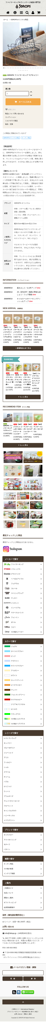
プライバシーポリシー (13, 1011)
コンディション (10, 117)
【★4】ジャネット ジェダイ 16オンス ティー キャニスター (18, 429)
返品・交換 (9, 124)
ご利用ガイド (15, 1009)
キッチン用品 (26, 138)
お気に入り (10, 109)
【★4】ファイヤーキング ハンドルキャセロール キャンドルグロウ (27, 331)
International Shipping (27, 1009)
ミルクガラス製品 (11, 121)
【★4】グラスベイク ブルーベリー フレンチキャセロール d (38, 331)
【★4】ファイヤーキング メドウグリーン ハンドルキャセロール (17, 331)
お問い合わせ (18, 1014)
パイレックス (15, 569)
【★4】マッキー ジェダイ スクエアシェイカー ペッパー (27, 429)
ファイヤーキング (17, 564)
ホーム (5, 19)
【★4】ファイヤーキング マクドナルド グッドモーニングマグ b (36, 379)
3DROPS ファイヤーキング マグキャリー (7, 427)
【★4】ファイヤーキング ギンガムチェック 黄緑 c (10, 378)
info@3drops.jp (10, 933)
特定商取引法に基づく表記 (30, 1011)
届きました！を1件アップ (29, 288)
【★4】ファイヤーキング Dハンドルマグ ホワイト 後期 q (27, 378)
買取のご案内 (28, 1014)
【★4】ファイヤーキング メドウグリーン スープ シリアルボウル (7, 331)
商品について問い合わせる (14, 114)
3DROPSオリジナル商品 (19, 19)
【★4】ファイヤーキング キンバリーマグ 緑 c (19, 377)
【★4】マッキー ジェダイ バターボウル (38, 427)
